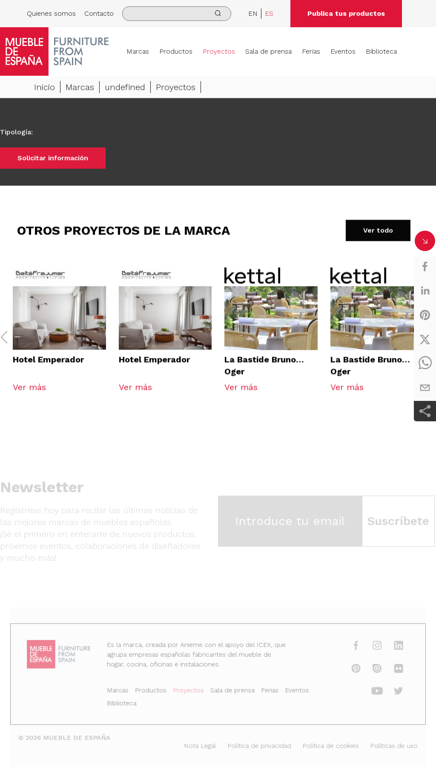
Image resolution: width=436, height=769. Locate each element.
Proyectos (219, 51)
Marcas (137, 51)
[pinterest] (425, 315)
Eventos (343, 51)
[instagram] (371, 647)
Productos (175, 51)
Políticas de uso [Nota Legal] (387, 744)
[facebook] (425, 266)
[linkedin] (425, 290)
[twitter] (425, 339)
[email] (425, 387)
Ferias (311, 51)
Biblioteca (381, 51)
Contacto (99, 13)
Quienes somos (51, 13)
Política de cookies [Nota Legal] (326, 744)
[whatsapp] (425, 363)
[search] (176, 13)
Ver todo (378, 231)
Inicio (44, 88)
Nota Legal (200, 744)
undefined (125, 88)
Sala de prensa (268, 51)
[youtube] (371, 691)
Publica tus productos (346, 13)
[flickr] (392, 670)
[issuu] (371, 670)
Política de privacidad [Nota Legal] (257, 744)
